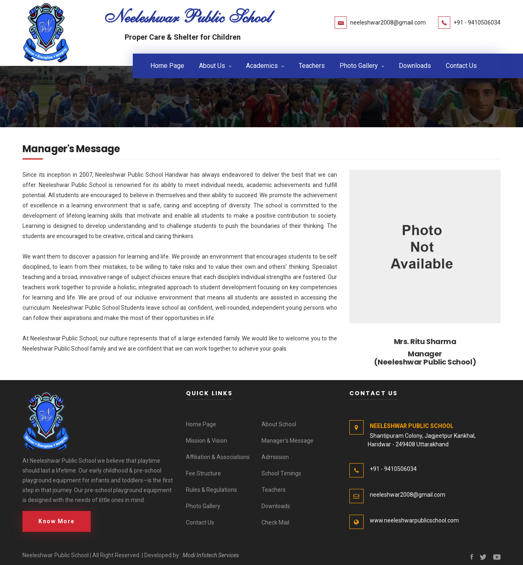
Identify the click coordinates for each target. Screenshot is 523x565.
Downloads (415, 65)
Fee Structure (203, 473)
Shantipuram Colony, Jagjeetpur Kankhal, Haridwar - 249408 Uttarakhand (412, 434)
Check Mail (275, 522)
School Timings (281, 473)
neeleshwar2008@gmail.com (388, 22)
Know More (56, 521)
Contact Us (461, 65)
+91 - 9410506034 (477, 22)
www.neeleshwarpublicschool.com (414, 520)
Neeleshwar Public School (187, 17)
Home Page (167, 65)
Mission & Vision (206, 440)
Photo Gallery (359, 65)
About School (279, 424)
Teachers (312, 65)
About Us (212, 65)
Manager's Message (287, 440)
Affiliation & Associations (218, 456)
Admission (275, 456)
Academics (262, 65)
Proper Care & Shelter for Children (183, 37)
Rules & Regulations (211, 489)
